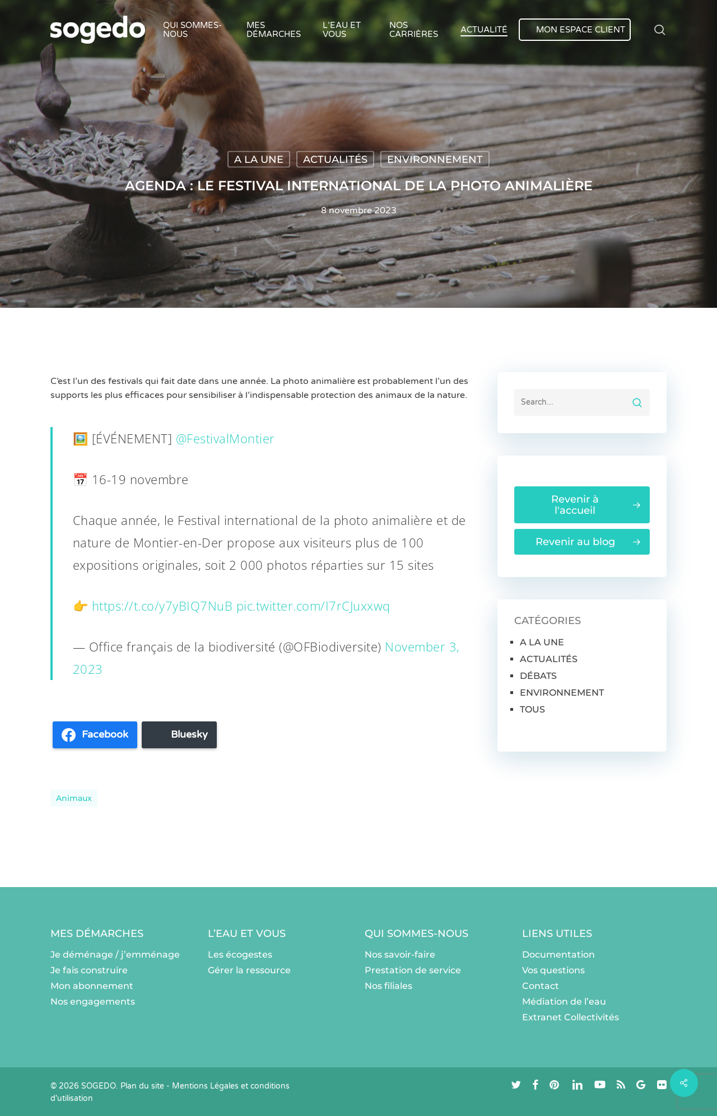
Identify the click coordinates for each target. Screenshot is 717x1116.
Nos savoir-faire (400, 954)
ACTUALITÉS (335, 159)
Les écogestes (240, 954)
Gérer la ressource (249, 970)
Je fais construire (89, 970)
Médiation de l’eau (564, 1001)
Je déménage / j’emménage (115, 954)
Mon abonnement (91, 986)
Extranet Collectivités (570, 1017)
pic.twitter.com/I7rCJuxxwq (313, 605)
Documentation (558, 954)
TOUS (532, 709)
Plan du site (142, 1086)
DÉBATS (538, 675)
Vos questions (553, 970)
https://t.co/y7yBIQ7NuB (162, 605)
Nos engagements (92, 1001)
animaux (74, 798)
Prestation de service (413, 970)
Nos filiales (388, 986)
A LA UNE (258, 159)
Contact (540, 986)
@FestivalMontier (225, 438)
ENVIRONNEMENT (435, 159)
